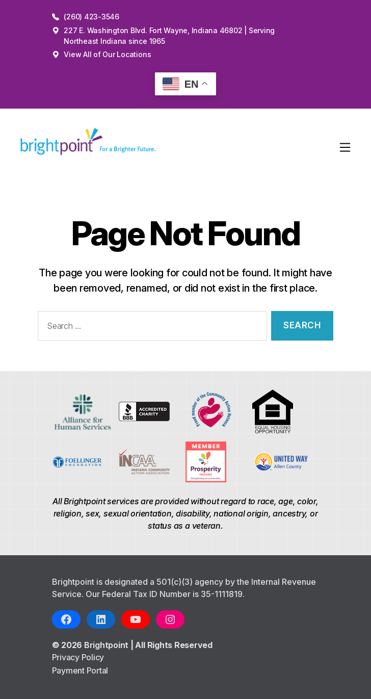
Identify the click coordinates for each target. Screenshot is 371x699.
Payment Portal (80, 670)
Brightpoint (107, 645)
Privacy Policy (78, 657)
